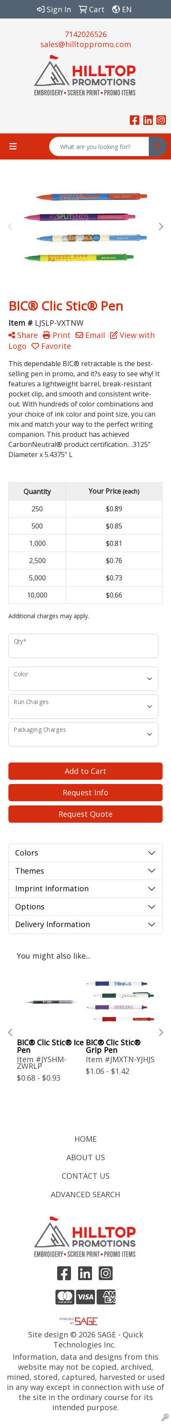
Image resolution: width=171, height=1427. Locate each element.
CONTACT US (86, 1176)
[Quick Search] (99, 146)
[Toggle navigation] (13, 146)
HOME (85, 1139)
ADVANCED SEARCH (85, 1194)
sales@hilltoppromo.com (85, 44)
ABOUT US (85, 1157)
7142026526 (86, 34)
